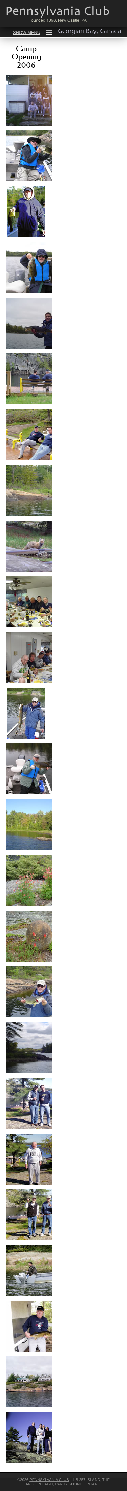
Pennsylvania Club (49, 1480)
